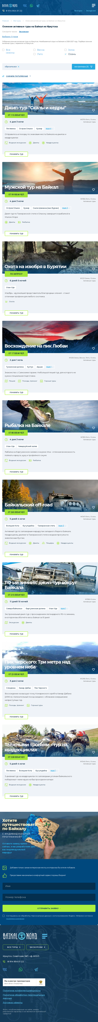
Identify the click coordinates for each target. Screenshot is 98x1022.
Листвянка (11, 129)
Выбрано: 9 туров (10, 37)
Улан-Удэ (10, 287)
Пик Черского (40, 688)
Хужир (39, 129)
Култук (30, 367)
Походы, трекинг (29, 381)
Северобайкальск (14, 608)
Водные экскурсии (17, 143)
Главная (5, 21)
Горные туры (50, 381)
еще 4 (48, 128)
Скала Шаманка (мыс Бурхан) (46, 208)
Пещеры (50, 543)
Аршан (40, 367)
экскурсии (36, 947)
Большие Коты (12, 526)
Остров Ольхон (26, 129)
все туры (12, 947)
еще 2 (65, 208)
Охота (11, 301)
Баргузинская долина (35, 608)
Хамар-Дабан (25, 688)
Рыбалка (26, 222)
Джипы (36, 143)
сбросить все (11, 67)
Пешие (12, 381)
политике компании (15, 919)
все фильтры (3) (82, 67)
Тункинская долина (15, 367)
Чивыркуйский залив (27, 446)
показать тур (16, 154)
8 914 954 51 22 (14, 10)
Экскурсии (91, 11)
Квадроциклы (52, 143)
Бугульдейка (28, 526)
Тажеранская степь (46, 526)
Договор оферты (13, 1002)
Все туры (78, 11)
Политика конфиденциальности (22, 990)
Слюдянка (10, 688)
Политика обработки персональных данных (24, 996)
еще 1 (48, 367)
